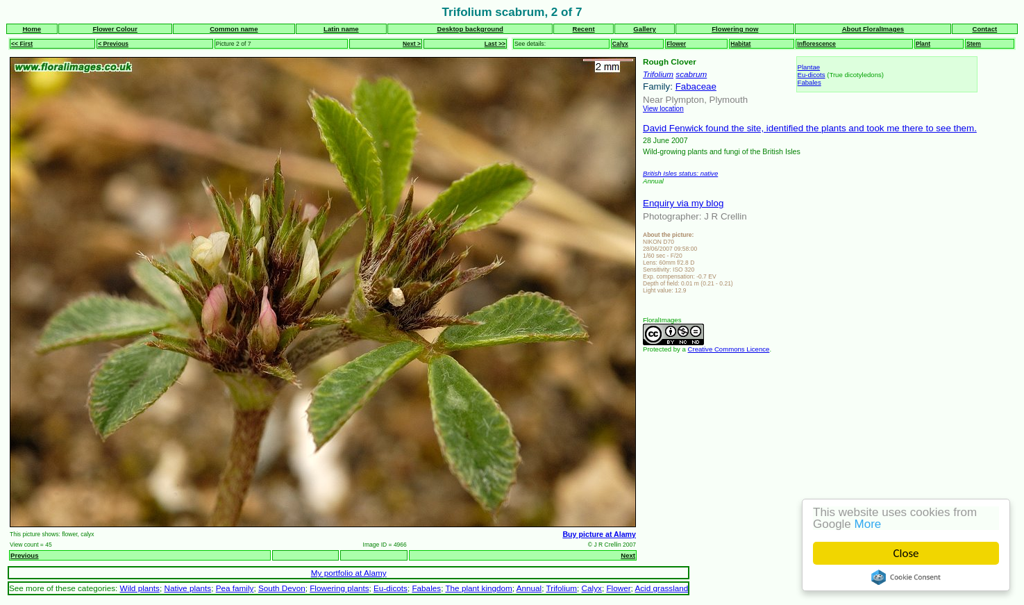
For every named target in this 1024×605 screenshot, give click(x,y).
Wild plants (140, 587)
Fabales (809, 82)
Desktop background (470, 29)
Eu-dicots (811, 74)
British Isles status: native (680, 173)
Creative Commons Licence (729, 349)
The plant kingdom (478, 587)
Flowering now (735, 29)
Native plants (187, 587)
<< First (22, 43)
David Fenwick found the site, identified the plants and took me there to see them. (810, 128)
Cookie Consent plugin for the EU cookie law (906, 577)
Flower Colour (114, 29)
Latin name (341, 29)
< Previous (113, 43)
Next (628, 555)
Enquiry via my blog (683, 203)
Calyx (620, 43)
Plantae (809, 67)
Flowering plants (339, 587)
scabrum (691, 73)
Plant (923, 43)
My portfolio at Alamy (349, 572)
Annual (529, 587)
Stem (973, 43)
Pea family (235, 587)
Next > (412, 43)
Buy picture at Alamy (599, 534)
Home (31, 29)
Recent (584, 29)
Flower (676, 43)
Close (906, 553)
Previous (24, 555)
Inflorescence (816, 43)
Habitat (740, 43)
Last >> (495, 43)
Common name (234, 29)
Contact (984, 29)
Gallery (644, 29)
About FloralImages (873, 29)
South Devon (281, 587)
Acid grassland (661, 587)
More (868, 524)
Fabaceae (695, 86)
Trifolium (658, 73)
